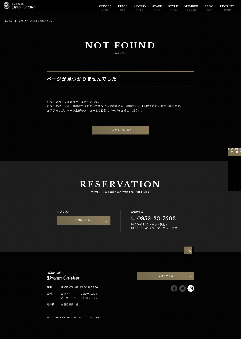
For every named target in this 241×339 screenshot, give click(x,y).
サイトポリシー (168, 317)
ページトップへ (189, 252)
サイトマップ (187, 317)
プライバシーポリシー (145, 317)
